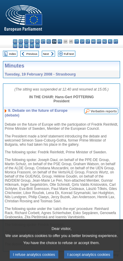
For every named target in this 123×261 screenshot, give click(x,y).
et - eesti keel (43, 41)
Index (12, 53)
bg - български (15, 41)
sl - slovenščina (26, 46)
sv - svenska (37, 46)
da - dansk (32, 41)
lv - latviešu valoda (82, 41)
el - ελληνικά (48, 41)
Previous (31, 53)
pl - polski (110, 41)
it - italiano (76, 41)
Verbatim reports (104, 111)
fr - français (60, 41)
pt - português (116, 41)
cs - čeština (26, 41)
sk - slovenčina (21, 46)
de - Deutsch (37, 41)
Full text (69, 53)
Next (46, 53)
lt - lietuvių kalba (88, 41)
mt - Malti (99, 41)
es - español (21, 41)
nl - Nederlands (104, 41)
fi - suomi (32, 46)
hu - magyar (93, 41)
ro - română (15, 46)
